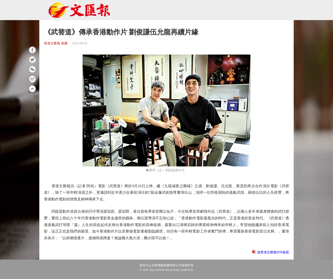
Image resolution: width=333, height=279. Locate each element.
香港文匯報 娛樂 (56, 43)
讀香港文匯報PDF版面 (273, 252)
